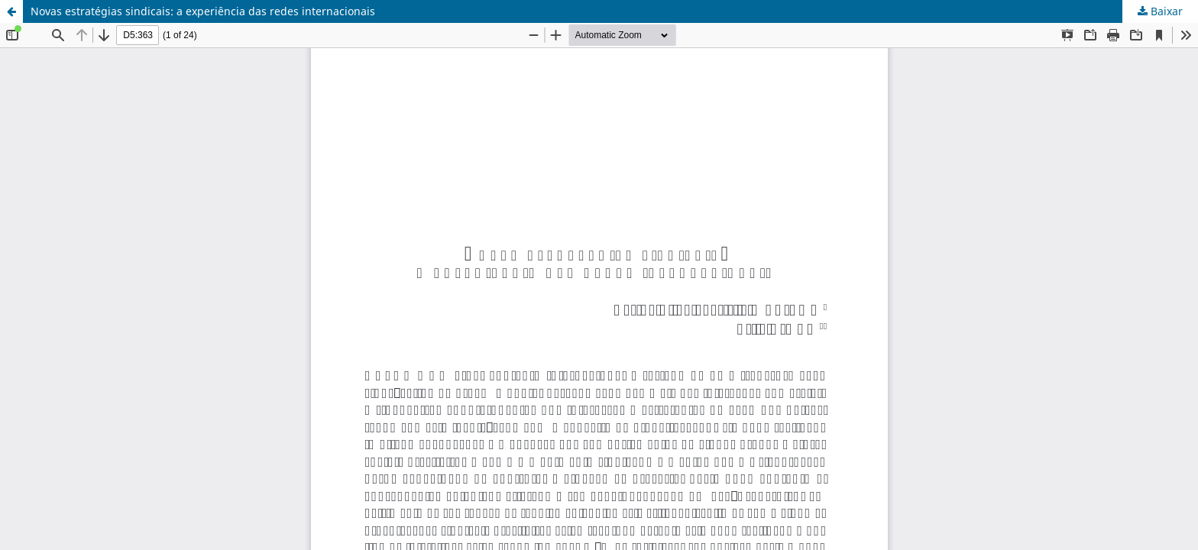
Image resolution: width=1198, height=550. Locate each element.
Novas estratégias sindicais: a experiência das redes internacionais (203, 11)
